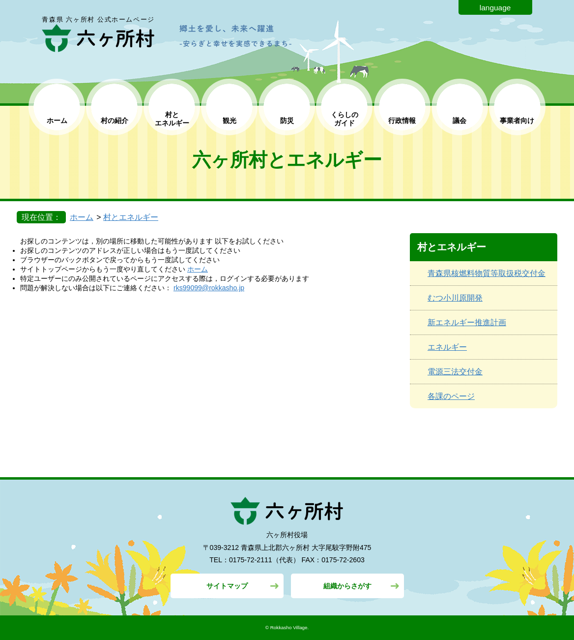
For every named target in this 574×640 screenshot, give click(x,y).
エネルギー (447, 347)
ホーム (57, 120)
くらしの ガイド (344, 119)
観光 (229, 120)
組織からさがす (347, 586)
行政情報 (402, 120)
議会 (459, 120)
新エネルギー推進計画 (467, 322)
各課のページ (451, 396)
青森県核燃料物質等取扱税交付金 (486, 273)
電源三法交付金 (455, 371)
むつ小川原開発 (455, 298)
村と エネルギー (172, 119)
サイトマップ (227, 586)
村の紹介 (114, 120)
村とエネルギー (130, 217)
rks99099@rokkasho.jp (208, 288)
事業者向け (517, 120)
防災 (287, 120)
